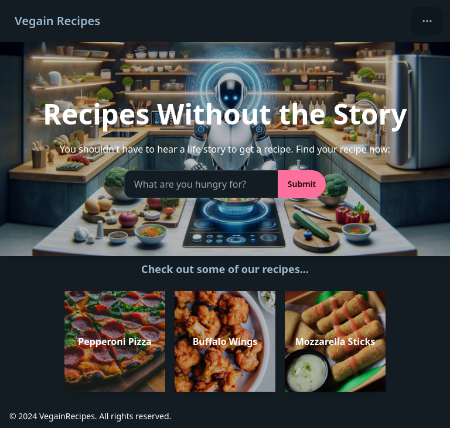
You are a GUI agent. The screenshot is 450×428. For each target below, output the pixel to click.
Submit (302, 183)
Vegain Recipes (57, 21)
